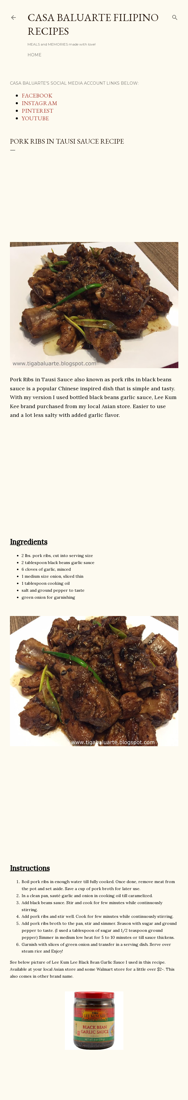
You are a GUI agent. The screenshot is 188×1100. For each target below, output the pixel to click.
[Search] (174, 16)
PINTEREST (38, 110)
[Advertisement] (94, 194)
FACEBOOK (37, 95)
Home (34, 55)
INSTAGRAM (39, 103)
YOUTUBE (35, 118)
